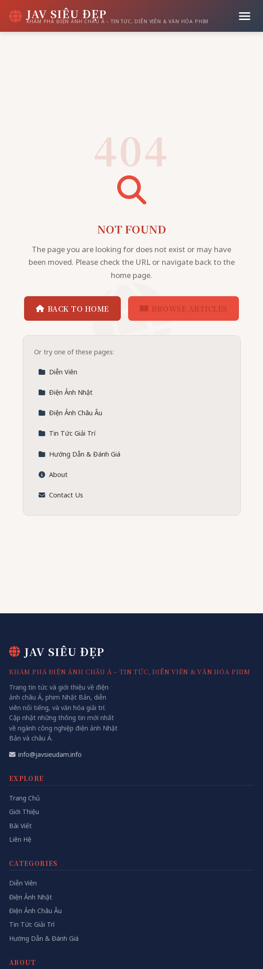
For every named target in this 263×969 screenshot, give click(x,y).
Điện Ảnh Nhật (65, 392)
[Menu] (244, 16)
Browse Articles (184, 308)
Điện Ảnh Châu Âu (70, 412)
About (53, 474)
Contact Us (60, 495)
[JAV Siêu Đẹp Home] (108, 16)
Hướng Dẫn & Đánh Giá (79, 454)
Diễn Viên (57, 372)
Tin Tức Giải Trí (66, 433)
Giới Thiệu (24, 811)
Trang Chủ (24, 798)
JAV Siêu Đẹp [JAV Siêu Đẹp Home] (56, 651)
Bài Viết (20, 825)
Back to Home (72, 308)
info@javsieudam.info (45, 754)
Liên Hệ (20, 839)
